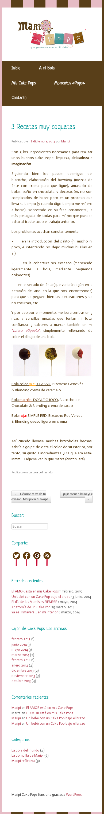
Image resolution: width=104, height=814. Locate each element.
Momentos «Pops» (69, 83)
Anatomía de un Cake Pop (31, 607)
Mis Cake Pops (23, 83)
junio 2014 (19, 644)
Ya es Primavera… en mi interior (34, 612)
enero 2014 (19, 665)
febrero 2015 (20, 639)
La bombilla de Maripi (27, 755)
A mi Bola (47, 68)
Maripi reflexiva (23, 761)
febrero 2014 (20, 660)
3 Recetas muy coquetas (43, 127)
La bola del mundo (40, 472)
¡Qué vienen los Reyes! (78, 497)
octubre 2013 (21, 681)
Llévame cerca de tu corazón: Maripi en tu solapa (29, 496)
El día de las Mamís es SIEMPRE (34, 602)
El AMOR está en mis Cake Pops (35, 591)
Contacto (18, 98)
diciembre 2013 (22, 670)
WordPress (74, 795)
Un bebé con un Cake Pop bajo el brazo (41, 597)
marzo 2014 (20, 655)
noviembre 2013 (23, 676)
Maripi (65, 141)
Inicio (15, 68)
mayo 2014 (19, 649)
